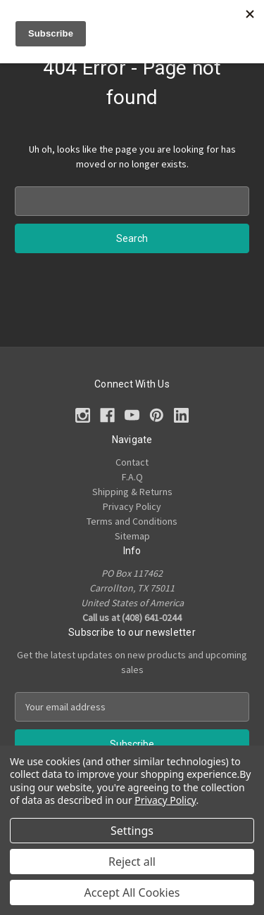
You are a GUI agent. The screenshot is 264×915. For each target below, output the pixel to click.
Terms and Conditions (132, 521)
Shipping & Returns (132, 491)
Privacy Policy (132, 506)
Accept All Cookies (132, 892)
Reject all (132, 861)
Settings (132, 830)
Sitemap (132, 536)
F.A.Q (132, 477)
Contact (132, 462)
